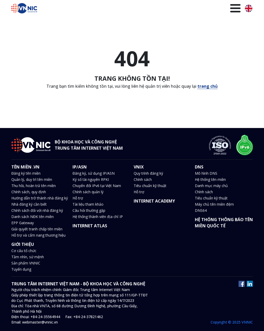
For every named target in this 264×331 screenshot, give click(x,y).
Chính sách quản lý (88, 191)
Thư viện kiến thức (195, 22)
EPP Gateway (22, 222)
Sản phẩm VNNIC (25, 263)
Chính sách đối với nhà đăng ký (37, 210)
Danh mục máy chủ (211, 185)
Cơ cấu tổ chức (23, 250)
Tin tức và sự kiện (134, 22)
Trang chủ (24, 22)
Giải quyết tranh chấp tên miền (36, 229)
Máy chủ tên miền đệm (214, 204)
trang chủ (207, 86)
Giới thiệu (228, 22)
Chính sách (143, 179)
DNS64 (201, 210)
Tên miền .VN (52, 22)
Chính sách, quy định (28, 191)
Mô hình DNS (206, 173)
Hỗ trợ (78, 198)
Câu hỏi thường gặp (89, 210)
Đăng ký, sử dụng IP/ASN (94, 173)
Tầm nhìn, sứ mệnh (27, 256)
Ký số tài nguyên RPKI (91, 179)
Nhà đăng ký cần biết (29, 204)
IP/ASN (76, 22)
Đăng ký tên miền (26, 173)
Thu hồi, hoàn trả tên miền (33, 185)
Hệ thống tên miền (210, 179)
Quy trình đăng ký (148, 173)
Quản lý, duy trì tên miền (31, 179)
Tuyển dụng (21, 269)
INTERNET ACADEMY (154, 201)
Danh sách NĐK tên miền (32, 216)
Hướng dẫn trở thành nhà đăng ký (39, 198)
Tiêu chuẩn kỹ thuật (150, 185)
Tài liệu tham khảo (88, 204)
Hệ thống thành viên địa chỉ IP (98, 216)
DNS (107, 22)
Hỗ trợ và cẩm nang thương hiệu (38, 235)
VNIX (93, 22)
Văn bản (164, 22)
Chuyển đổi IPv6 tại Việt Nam (97, 185)
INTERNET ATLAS (90, 226)
